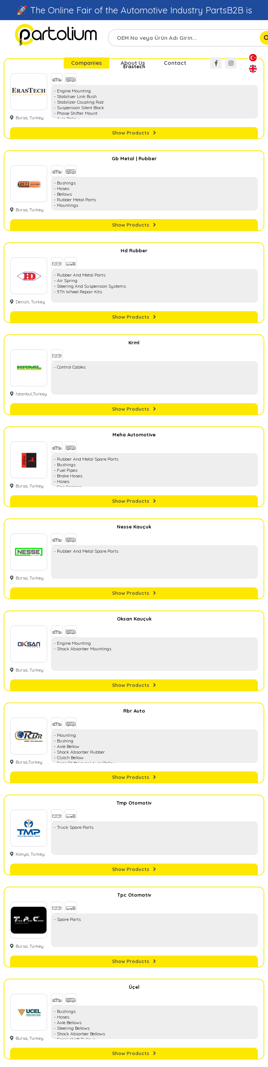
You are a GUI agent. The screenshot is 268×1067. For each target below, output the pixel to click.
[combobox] (191, 38)
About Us (133, 62)
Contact (175, 62)
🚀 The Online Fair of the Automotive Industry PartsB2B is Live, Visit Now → (134, 16)
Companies (86, 62)
